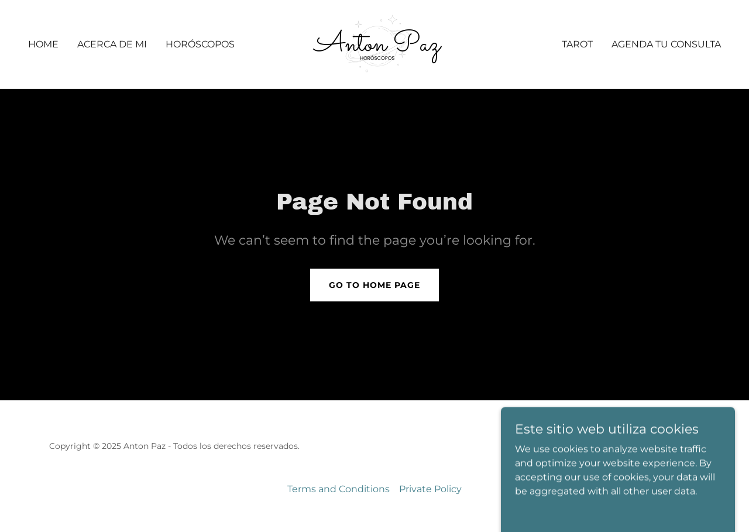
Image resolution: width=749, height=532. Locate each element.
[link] (374, 43)
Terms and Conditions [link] (338, 489)
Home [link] (43, 44)
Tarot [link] (577, 44)
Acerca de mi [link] (112, 44)
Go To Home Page (374, 285)
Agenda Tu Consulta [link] (666, 44)
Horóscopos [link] (200, 44)
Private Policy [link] (430, 489)
